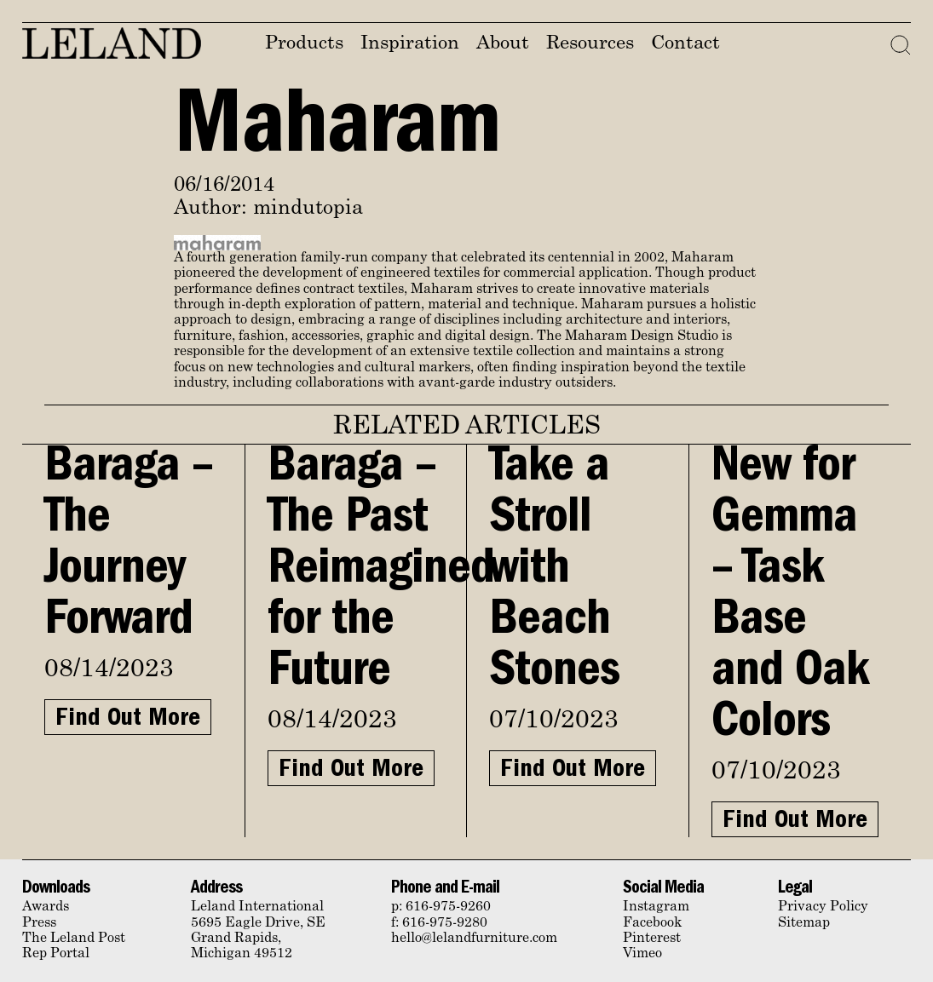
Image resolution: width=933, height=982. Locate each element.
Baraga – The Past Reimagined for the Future (381, 572)
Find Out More (127, 719)
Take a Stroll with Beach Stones (554, 572)
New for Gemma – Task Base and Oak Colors (790, 598)
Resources (590, 44)
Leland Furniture (111, 43)
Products (304, 44)
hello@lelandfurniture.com (474, 938)
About (502, 44)
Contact (685, 44)
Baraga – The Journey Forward (128, 547)
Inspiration (409, 44)
